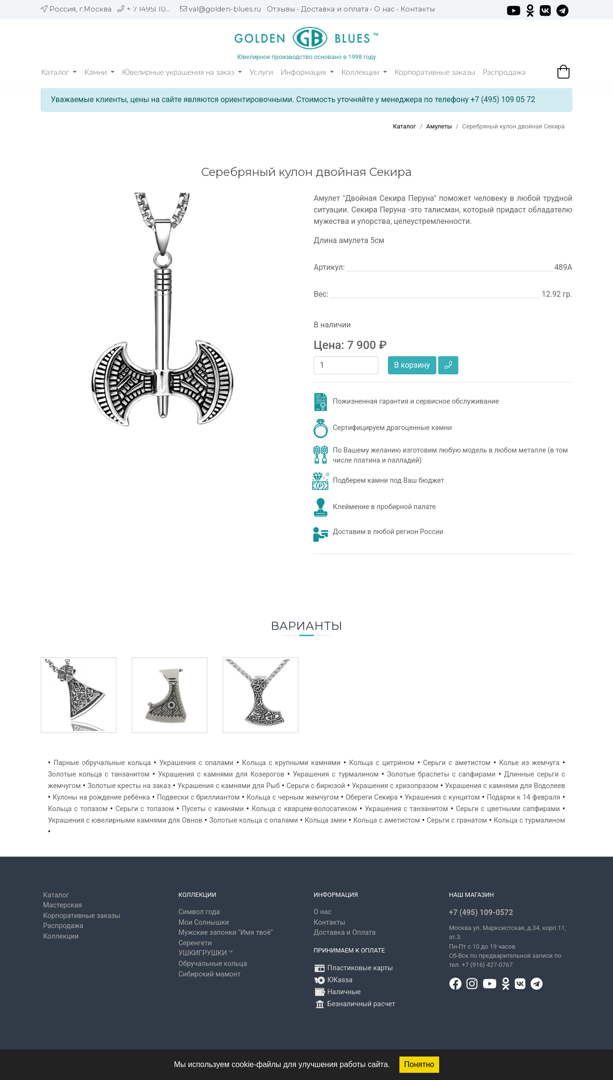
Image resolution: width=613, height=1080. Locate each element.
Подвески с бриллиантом (198, 797)
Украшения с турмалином (335, 774)
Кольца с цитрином (381, 763)
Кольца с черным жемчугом (293, 797)
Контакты (417, 9)
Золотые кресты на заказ (129, 786)
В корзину (412, 365)
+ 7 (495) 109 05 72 (158, 9)
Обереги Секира (372, 797)
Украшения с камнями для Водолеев (505, 786)
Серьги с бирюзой (315, 786)
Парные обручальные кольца (102, 763)
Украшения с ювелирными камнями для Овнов (125, 820)
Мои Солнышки (204, 922)
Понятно (419, 1064)
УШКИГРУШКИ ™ (206, 953)
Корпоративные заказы (435, 72)
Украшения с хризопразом (395, 786)
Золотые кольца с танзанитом (98, 774)
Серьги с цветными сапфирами (508, 809)
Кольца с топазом (78, 809)
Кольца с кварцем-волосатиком (304, 809)
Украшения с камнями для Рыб (229, 786)
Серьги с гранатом (457, 820)
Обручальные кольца (213, 964)
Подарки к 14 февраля (523, 797)
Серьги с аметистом (456, 763)
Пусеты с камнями (213, 809)
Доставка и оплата (334, 9)
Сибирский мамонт (210, 974)
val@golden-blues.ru (225, 9)
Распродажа (504, 72)
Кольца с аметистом (386, 820)
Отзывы (281, 9)
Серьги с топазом (144, 809)
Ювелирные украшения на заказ (182, 72)
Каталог (59, 72)
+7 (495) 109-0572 (481, 912)
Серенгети (195, 943)
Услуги (261, 72)
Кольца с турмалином (529, 820)
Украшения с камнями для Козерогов (221, 774)
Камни (99, 72)
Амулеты (439, 126)
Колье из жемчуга (529, 763)
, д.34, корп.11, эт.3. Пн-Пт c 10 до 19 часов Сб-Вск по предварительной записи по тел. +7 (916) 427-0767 (507, 946)
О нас (384, 9)
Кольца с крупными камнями (291, 763)
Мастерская (62, 905)
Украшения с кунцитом (442, 797)
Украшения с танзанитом (406, 809)
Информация (307, 72)
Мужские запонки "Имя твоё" (226, 933)
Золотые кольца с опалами (253, 820)
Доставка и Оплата (344, 933)
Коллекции (364, 72)
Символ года (199, 912)
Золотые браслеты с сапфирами (441, 774)
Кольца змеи (325, 820)
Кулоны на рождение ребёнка (101, 797)
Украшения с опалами (196, 763)
